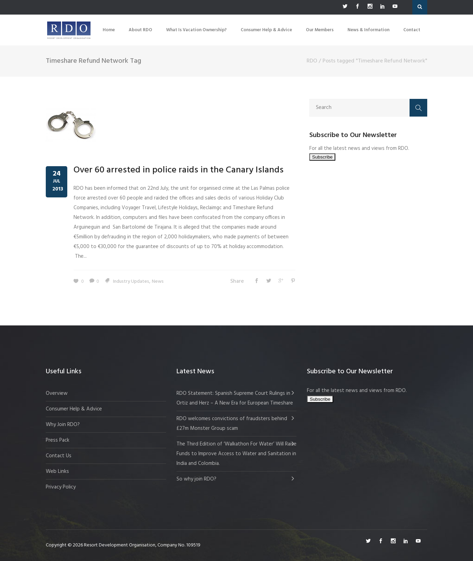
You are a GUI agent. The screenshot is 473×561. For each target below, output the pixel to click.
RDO (312, 61)
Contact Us (58, 456)
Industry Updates (131, 282)
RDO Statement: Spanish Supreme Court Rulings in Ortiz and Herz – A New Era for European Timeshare (235, 398)
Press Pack (57, 440)
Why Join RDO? (63, 424)
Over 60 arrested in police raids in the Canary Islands (179, 170)
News (158, 282)
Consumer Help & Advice (74, 409)
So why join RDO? (196, 479)
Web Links (57, 471)
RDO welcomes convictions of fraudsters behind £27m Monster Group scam (232, 424)
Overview (57, 393)
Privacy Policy (61, 487)
